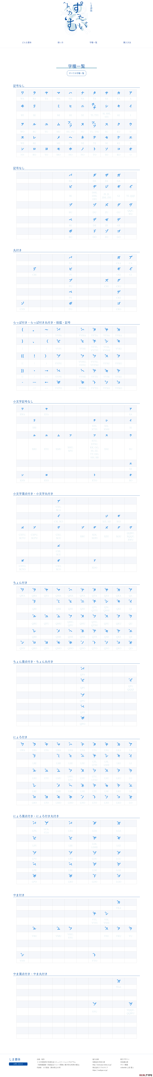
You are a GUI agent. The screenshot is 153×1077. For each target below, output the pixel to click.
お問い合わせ (18, 1064)
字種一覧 (93, 42)
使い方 (60, 42)
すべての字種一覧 (76, 73)
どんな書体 (26, 42)
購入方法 (127, 42)
